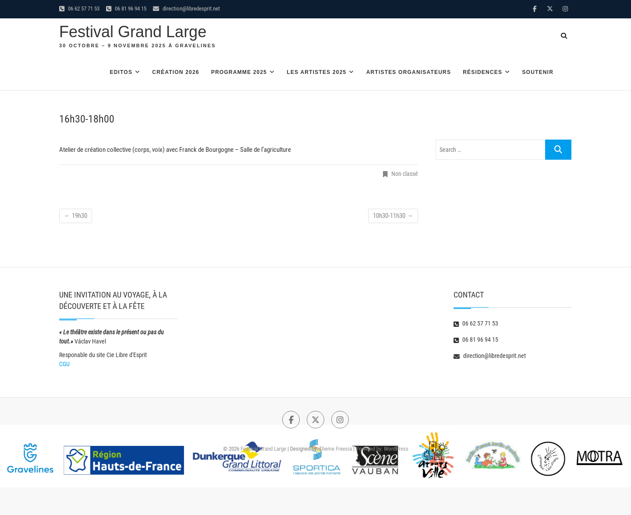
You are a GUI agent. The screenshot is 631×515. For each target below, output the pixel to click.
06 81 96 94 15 (126, 8)
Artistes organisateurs (408, 72)
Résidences (482, 72)
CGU (64, 364)
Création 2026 (175, 72)
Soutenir (537, 72)
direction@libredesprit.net (186, 8)
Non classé (404, 173)
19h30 (75, 216)
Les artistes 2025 (316, 72)
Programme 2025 (239, 72)
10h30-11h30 (393, 216)
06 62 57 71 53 (79, 8)
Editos (121, 72)
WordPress (396, 448)
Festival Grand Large (132, 32)
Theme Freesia (335, 448)
